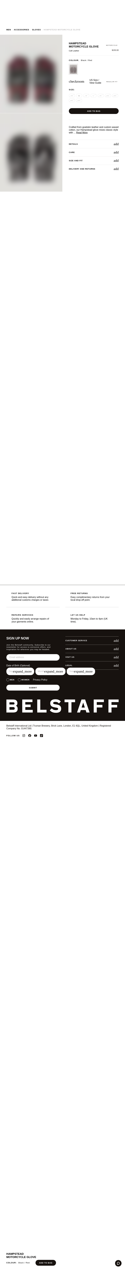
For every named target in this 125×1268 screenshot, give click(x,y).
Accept (83, 647)
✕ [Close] (105, 617)
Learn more (33, 639)
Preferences (41, 647)
